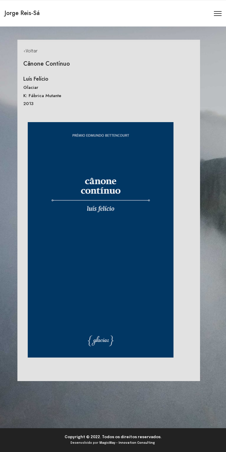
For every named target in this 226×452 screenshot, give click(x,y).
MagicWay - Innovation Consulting (127, 442)
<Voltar (30, 51)
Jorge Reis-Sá (22, 13)
